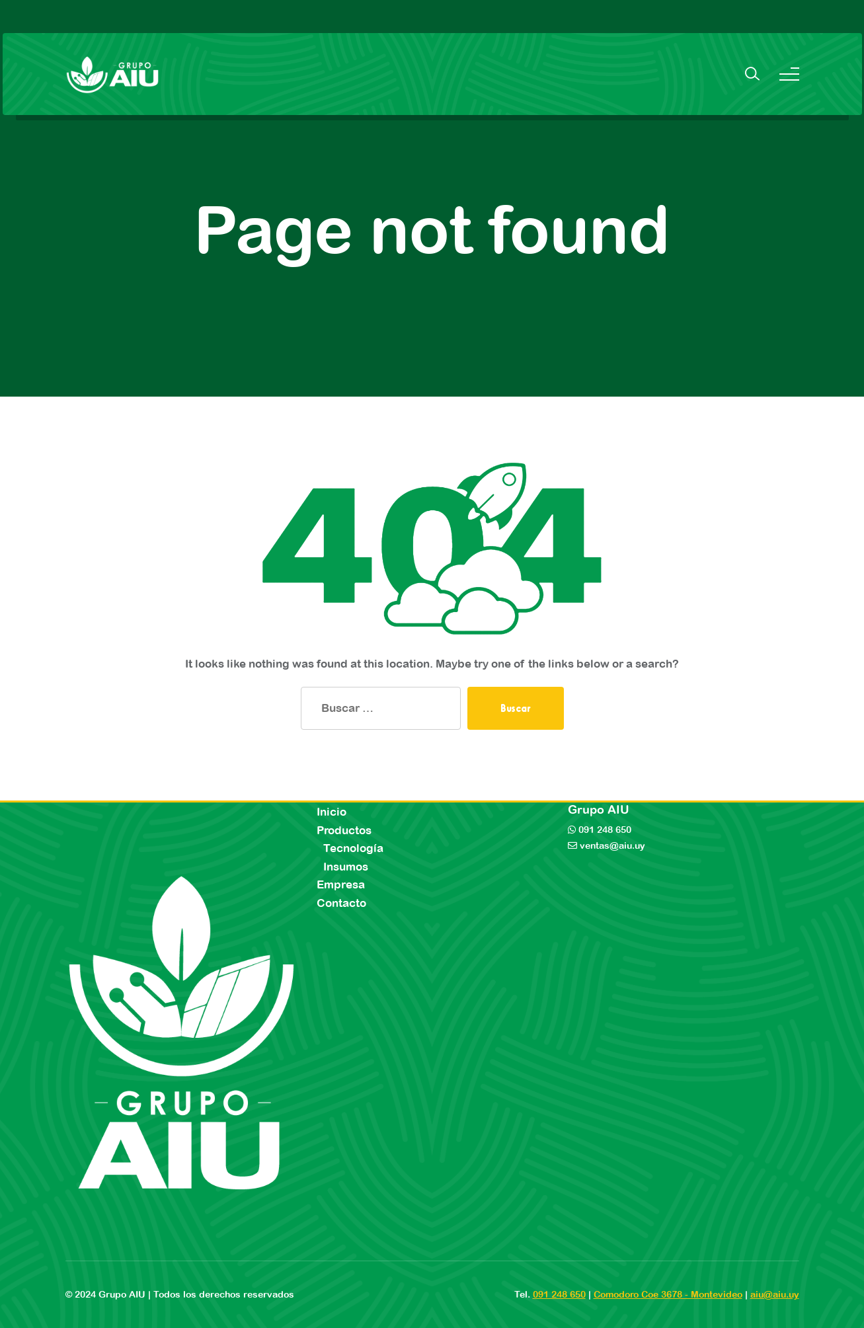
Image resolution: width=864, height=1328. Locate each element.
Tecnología (353, 848)
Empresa (341, 884)
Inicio (331, 811)
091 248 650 (603, 829)
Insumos (345, 866)
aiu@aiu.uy (774, 1294)
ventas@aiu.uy (611, 845)
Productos (344, 830)
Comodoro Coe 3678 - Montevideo (668, 1294)
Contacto (341, 903)
